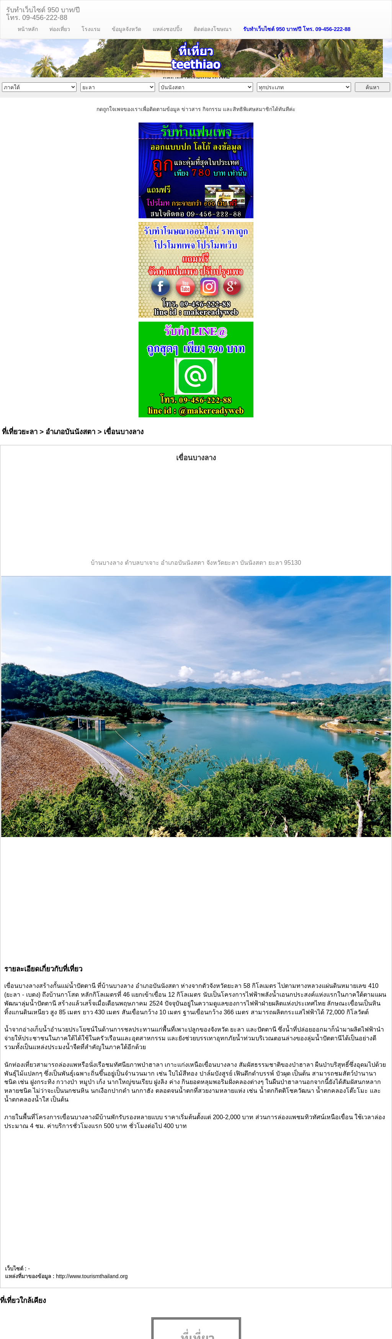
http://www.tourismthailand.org (92, 1276)
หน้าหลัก (28, 29)
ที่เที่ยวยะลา (20, 432)
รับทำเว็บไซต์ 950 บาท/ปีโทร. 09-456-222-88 (43, 13)
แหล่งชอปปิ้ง (167, 29)
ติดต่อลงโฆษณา (213, 29)
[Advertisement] (196, 511)
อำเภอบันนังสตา (70, 432)
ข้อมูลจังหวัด (126, 29)
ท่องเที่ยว (59, 29)
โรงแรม (91, 29)
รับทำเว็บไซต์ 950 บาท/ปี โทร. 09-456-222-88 (297, 29)
